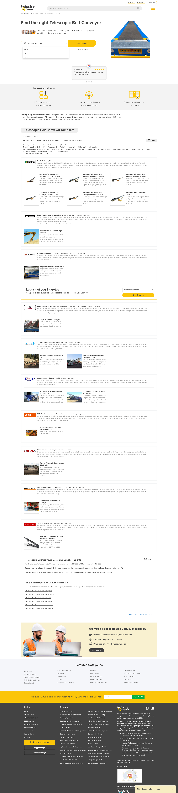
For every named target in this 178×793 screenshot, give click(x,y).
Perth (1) (62, 147)
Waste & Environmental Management (99, 750)
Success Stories (29, 734)
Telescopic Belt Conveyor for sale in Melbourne (39, 594)
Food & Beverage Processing (69, 740)
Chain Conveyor (57, 149)
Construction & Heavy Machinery (70, 721)
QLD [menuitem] (26, 57)
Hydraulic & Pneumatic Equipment (71, 747)
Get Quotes (82, 43)
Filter (151, 140)
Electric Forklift (29, 683)
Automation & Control (67, 711)
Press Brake (94, 673)
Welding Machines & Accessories (98, 753)
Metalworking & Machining (96, 718)
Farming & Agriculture (67, 737)
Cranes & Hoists (65, 727)
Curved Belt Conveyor (120, 149)
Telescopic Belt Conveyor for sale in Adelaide (39, 608)
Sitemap (27, 737)
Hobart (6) (71, 147)
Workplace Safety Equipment (97, 763)
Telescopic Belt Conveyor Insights (36, 153)
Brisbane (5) (82, 147)
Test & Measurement (94, 737)
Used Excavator (129, 676)
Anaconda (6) (39, 145)
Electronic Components (67, 734)
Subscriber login (39, 753)
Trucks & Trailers (93, 744)
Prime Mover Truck (97, 676)
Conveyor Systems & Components (48, 140)
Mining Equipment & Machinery (98, 721)
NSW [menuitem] (26, 49)
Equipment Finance (64, 670)
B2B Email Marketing (31, 724)
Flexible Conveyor (137, 149)
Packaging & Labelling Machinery (98, 724)
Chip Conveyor (71, 149)
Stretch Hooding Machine (132, 673)
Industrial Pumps (65, 753)
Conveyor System (104, 149)
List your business (39, 742)
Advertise (152, 2)
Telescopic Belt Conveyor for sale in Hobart (38, 601)
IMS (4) (49, 145)
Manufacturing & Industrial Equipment (100, 711)
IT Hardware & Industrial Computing (71, 757)
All (65, 145)
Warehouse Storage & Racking (97, 747)
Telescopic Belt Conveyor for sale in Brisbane (39, 605)
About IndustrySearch (31, 718)
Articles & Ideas (29, 715)
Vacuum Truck (129, 679)
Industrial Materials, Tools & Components (73, 750)
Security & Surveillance (95, 734)
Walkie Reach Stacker (131, 682)
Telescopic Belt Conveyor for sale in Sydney (38, 591)
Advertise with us (29, 731)
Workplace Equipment (95, 760)
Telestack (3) (57, 145)
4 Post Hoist (28, 671)
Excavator (60, 673)
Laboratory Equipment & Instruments (71, 763)
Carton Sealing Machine (32, 677)
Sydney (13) (41, 147)
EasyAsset (125, 755)
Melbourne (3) (52, 147)
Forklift (59, 679)
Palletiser (93, 670)
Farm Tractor (61, 676)
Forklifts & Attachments (67, 744)
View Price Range (82, 50)
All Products (27, 140)
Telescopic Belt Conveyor (73, 140)
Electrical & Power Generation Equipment (73, 731)
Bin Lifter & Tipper (30, 674)
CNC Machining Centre (32, 680)
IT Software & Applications (68, 760)
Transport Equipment (94, 740)
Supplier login (39, 748)
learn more (96, 650)
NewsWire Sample (30, 727)
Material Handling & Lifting (96, 715)
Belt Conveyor (44, 149)
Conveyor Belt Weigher (87, 149)
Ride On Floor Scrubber (98, 682)
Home (26, 711)
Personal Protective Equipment (98, 731)
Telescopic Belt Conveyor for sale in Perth (38, 598)
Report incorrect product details (140, 614)
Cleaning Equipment (66, 718)
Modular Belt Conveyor (46, 151)
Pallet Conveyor (62, 151)
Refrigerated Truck (96, 679)
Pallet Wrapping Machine (65, 682)
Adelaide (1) (92, 147)
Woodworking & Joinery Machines (98, 757)
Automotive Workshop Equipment (70, 715)
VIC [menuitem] (25, 53)
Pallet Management (94, 727)
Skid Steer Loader (130, 670)
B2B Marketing (29, 721)
